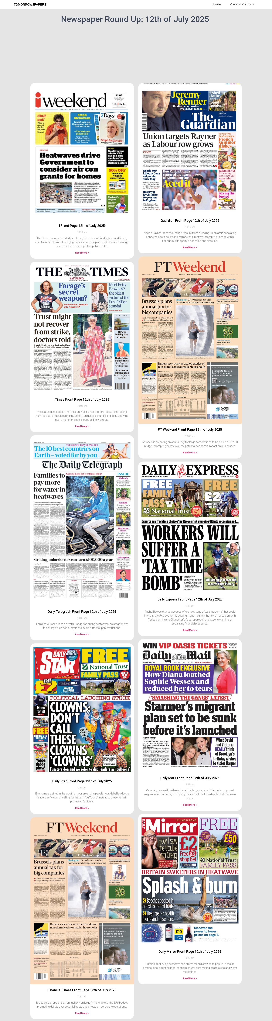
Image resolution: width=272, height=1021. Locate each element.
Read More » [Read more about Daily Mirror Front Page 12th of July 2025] (190, 978)
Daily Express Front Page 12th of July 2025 (190, 599)
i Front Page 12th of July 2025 (82, 226)
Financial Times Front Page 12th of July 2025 (82, 990)
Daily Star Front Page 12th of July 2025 (82, 781)
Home (216, 4)
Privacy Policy (242, 4)
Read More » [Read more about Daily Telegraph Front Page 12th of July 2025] (82, 634)
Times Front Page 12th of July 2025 (82, 399)
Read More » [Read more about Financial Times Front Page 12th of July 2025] (82, 1013)
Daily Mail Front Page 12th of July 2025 (189, 778)
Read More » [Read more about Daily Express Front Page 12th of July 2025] (190, 630)
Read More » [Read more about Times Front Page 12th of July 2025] (82, 426)
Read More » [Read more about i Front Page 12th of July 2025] (82, 252)
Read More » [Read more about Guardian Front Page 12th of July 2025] (190, 247)
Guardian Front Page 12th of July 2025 (190, 221)
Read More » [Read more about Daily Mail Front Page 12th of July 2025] (190, 805)
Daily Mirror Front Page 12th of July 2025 (190, 952)
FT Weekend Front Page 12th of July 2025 (190, 429)
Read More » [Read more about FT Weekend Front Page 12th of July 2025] (190, 452)
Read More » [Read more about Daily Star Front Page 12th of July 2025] (82, 808)
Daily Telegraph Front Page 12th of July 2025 (82, 612)
